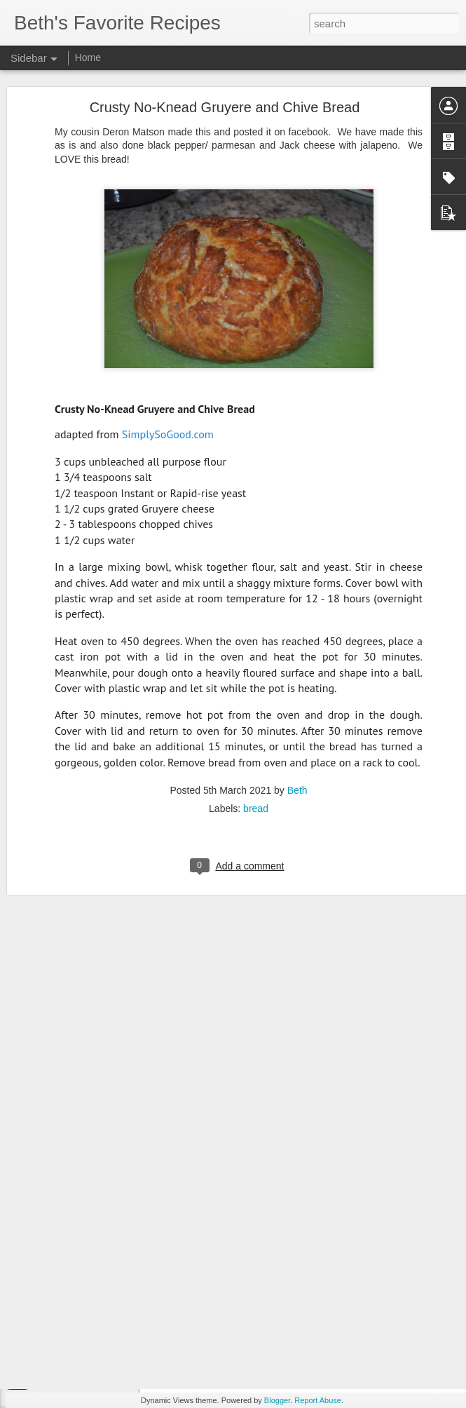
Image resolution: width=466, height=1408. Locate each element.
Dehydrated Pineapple (76, 1379)
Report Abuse (317, 1400)
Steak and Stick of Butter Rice (90, 1316)
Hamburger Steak (67, 1284)
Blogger (277, 1400)
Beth (297, 709)
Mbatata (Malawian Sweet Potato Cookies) (113, 1253)
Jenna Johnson (348, 1298)
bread (255, 727)
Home (88, 57)
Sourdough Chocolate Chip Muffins (99, 1348)
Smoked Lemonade (70, 1158)
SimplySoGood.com (168, 353)
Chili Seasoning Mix (71, 1190)
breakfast (320, 1316)
